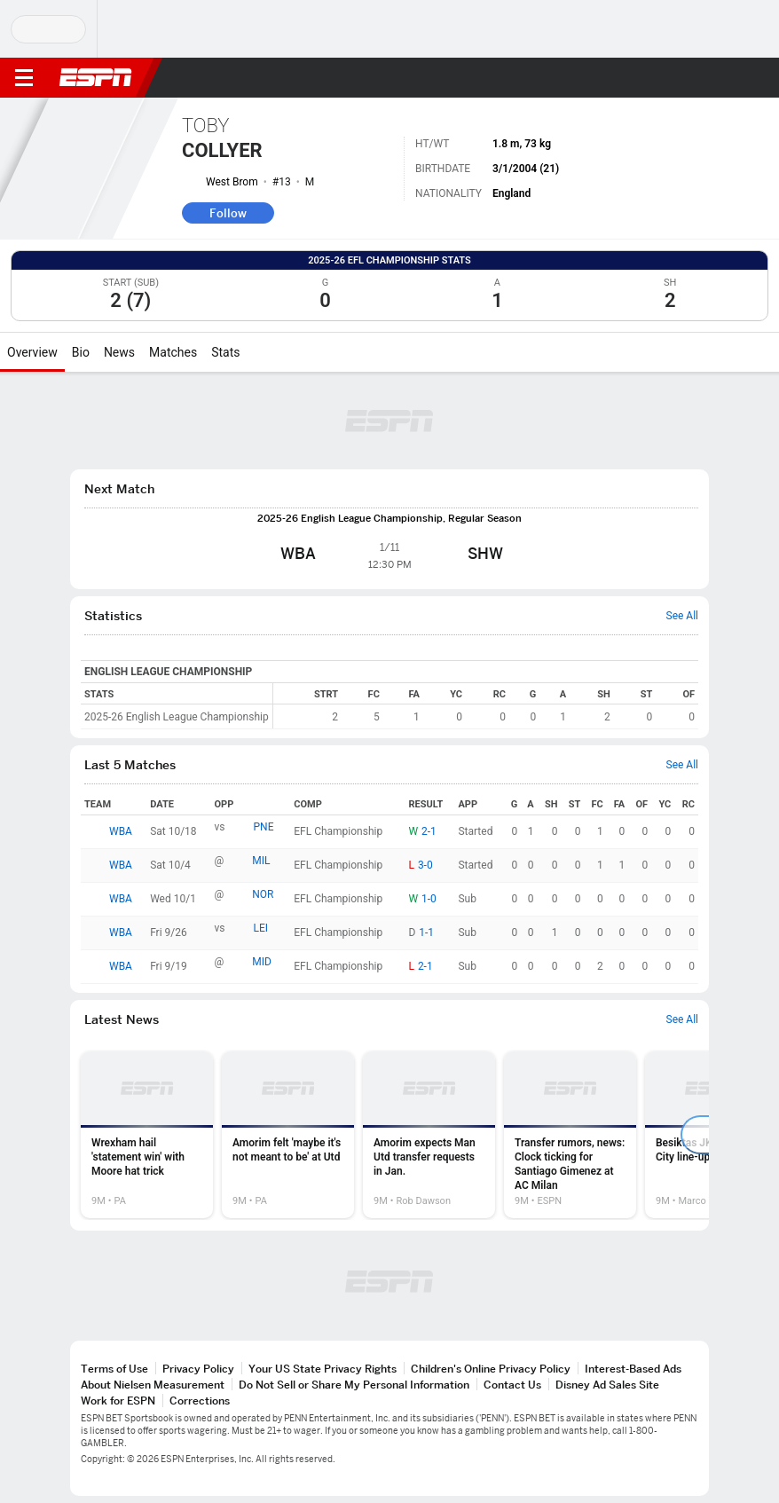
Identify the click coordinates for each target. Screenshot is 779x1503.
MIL (261, 860)
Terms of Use (114, 1368)
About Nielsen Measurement (152, 1384)
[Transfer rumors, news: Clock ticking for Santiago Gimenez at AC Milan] (570, 1134)
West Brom (232, 182)
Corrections (199, 1400)
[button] (730, 78)
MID (261, 962)
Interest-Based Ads (633, 1368)
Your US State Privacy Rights (322, 1368)
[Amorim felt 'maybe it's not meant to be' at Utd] (288, 1134)
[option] (147, 1134)
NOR (262, 894)
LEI (261, 928)
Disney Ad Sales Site (607, 1384)
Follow (228, 213)
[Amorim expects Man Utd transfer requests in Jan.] (429, 1134)
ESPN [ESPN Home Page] (95, 77)
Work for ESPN (118, 1400)
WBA (120, 831)
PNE (264, 827)
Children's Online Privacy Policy (490, 1368)
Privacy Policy (198, 1368)
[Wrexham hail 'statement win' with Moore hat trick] (147, 1134)
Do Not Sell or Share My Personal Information (354, 1384)
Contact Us (512, 1384)
